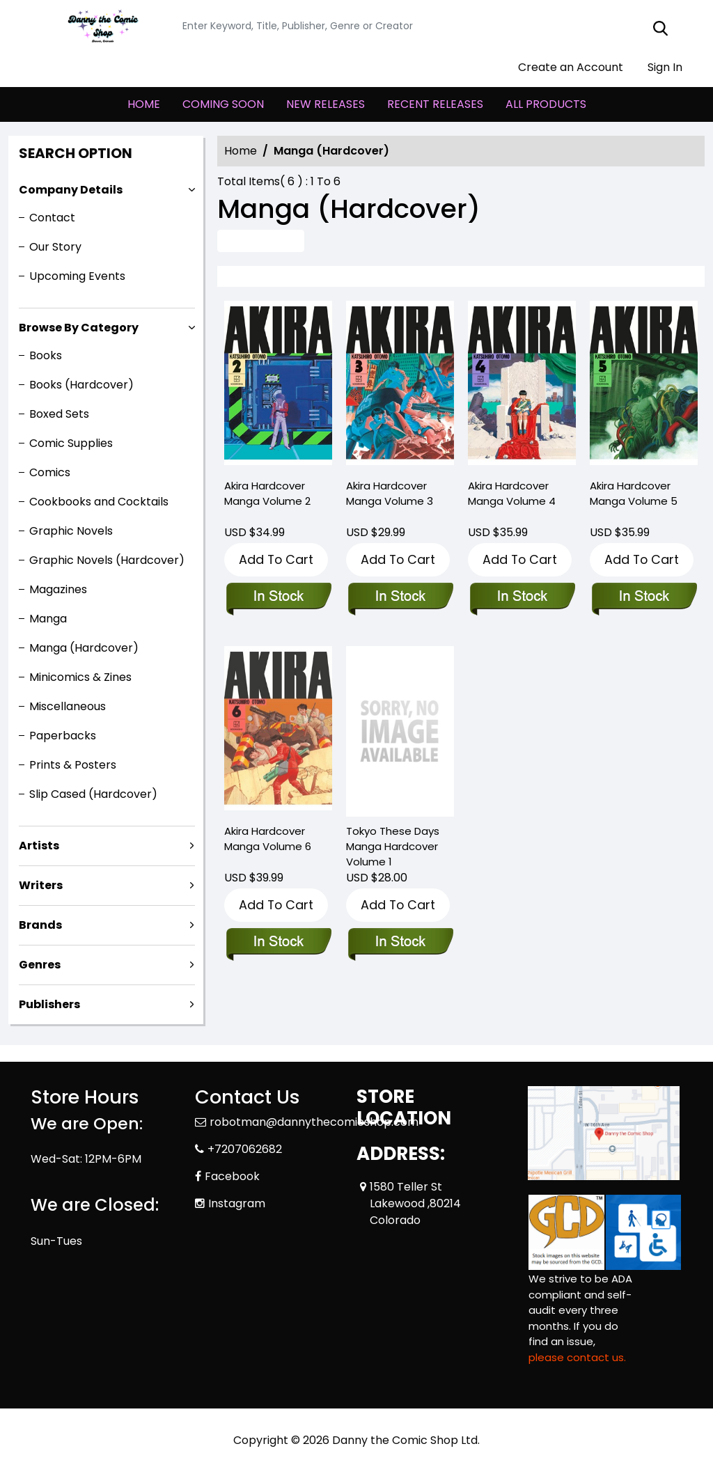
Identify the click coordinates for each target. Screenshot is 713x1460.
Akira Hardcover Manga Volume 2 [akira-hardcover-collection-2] (267, 493)
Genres (40, 965)
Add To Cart (276, 559)
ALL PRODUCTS (546, 104)
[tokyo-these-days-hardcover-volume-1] (400, 731)
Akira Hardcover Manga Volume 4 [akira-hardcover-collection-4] (512, 493)
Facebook (232, 1176)
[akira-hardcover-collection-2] (278, 386)
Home (240, 151)
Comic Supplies (71, 443)
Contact (52, 218)
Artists (39, 846)
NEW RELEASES (325, 104)
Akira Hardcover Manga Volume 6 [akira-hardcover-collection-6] (267, 839)
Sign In (658, 67)
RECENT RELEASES (435, 104)
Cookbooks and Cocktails (99, 502)
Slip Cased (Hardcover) (93, 794)
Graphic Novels (71, 531)
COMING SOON (223, 104)
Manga (48, 619)
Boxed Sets (59, 414)
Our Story (55, 247)
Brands (40, 925)
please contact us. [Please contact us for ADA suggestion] (577, 1357)
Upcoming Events (77, 276)
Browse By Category (79, 328)
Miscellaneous (67, 706)
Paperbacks (62, 736)
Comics (49, 472)
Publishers (49, 1004)
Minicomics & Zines (80, 677)
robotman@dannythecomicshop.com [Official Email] (314, 1122)
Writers (41, 885)
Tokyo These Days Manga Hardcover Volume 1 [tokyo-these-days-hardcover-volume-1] (392, 846)
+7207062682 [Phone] (244, 1149)
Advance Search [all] (261, 240)
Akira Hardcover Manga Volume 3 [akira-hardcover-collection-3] (389, 493)
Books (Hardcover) (81, 385)
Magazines (58, 589)
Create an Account (563, 67)
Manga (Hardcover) (84, 648)
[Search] (428, 26)
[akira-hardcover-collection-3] (400, 386)
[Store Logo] (100, 26)
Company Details (71, 190)
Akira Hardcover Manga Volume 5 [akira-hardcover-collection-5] (633, 493)
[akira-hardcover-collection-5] (644, 386)
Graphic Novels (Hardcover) (107, 560)
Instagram (236, 1203)
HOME (143, 104)
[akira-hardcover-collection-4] (522, 386)
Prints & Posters (72, 765)
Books (45, 355)
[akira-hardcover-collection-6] (278, 943)
